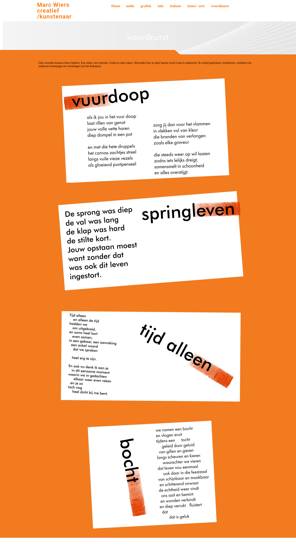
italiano (175, 6)
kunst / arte (196, 6)
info (160, 6)
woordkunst (220, 6)
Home (115, 6)
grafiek (146, 6)
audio (130, 6)
